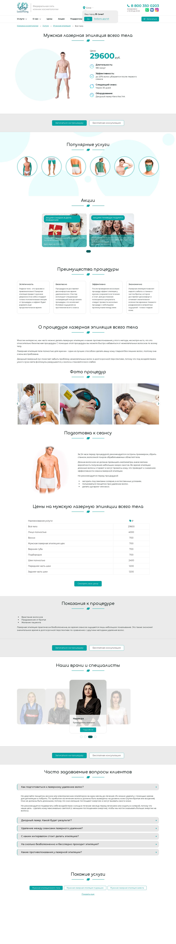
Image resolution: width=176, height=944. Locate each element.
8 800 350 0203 (145, 5)
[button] (81, 737)
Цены (49, 19)
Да (88, 19)
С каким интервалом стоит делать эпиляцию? (50, 836)
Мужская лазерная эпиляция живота (127, 888)
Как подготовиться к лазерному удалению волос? (52, 787)
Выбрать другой (101, 19)
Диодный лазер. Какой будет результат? (46, 820)
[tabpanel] (64, 230)
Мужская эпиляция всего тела (46, 888)
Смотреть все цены (88, 583)
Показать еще (88, 894)
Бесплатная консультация (107, 123)
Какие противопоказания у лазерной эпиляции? (51, 852)
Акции (61, 19)
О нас (35, 19)
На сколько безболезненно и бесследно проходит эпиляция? (60, 844)
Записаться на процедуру (69, 123)
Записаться (150, 19)
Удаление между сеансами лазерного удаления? (52, 828)
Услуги (20, 19)
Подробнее (88, 730)
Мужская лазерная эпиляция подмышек (85, 888)
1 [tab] (88, 251)
